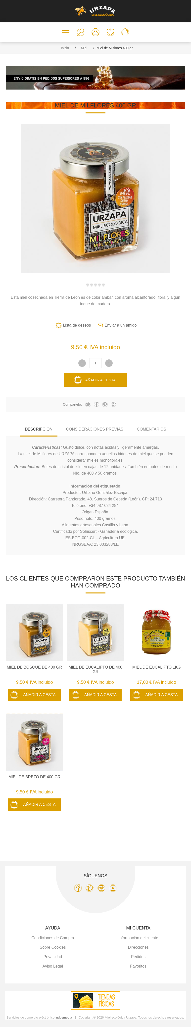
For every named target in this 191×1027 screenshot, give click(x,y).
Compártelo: (72, 404)
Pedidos (138, 957)
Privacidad (53, 957)
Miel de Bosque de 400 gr (34, 667)
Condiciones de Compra (52, 938)
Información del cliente (138, 938)
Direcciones (138, 947)
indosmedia (63, 1017)
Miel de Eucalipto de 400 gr (95, 669)
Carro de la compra (125, 32)
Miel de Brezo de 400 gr (34, 777)
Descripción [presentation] (38, 429)
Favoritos (110, 32)
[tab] (38, 429)
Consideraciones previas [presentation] (94, 429)
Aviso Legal (53, 966)
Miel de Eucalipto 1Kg (156, 667)
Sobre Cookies (53, 947)
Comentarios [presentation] (151, 429)
